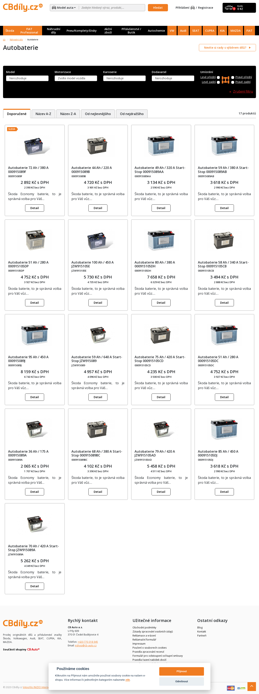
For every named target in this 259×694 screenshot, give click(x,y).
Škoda (9, 30)
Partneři (201, 635)
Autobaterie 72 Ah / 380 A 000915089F (28, 169)
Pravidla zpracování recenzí (148, 651)
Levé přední (208, 77)
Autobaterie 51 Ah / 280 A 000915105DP (28, 264)
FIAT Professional (29, 30)
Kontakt (201, 631)
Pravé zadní (243, 82)
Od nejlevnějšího (99, 114)
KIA (222, 30)
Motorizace (63, 72)
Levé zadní (209, 82)
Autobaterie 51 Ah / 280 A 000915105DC (218, 359)
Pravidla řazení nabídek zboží (149, 660)
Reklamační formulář (144, 639)
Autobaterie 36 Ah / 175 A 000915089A (28, 453)
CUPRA (209, 30)
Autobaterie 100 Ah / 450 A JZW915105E (92, 264)
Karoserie (110, 72)
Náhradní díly (53, 30)
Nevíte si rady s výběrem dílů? (225, 47)
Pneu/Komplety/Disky (82, 30)
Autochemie (156, 30)
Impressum (139, 643)
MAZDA (235, 30)
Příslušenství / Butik (131, 30)
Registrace (205, 7)
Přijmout (181, 671)
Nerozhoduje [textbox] (18, 78)
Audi (183, 30)
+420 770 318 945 (88, 642)
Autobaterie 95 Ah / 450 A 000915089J (28, 359)
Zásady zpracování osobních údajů (153, 631)
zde (127, 679)
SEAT (195, 30)
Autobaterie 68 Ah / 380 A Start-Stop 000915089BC (96, 453)
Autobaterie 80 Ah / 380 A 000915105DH (155, 264)
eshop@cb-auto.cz (86, 645)
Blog (200, 627)
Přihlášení (185, 7)
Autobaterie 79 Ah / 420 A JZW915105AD (155, 453)
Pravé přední (243, 77)
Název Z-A (69, 114)
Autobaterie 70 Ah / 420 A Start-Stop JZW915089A (33, 548)
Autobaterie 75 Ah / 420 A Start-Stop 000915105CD (160, 359)
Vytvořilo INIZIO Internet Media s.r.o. (43, 687)
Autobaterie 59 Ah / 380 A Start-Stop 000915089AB (223, 169)
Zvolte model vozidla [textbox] (71, 78)
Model (10, 72)
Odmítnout (181, 681)
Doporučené (17, 114)
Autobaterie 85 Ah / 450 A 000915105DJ (218, 453)
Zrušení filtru (243, 91)
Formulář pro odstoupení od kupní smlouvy (158, 655)
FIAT (249, 30)
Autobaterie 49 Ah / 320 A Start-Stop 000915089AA (160, 169)
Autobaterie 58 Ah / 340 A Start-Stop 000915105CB (223, 264)
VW (172, 30)
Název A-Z (44, 114)
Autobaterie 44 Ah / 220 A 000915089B (91, 169)
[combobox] (27, 78)
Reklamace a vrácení (144, 635)
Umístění (206, 72)
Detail (34, 208)
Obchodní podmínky (144, 627)
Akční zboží (108, 30)
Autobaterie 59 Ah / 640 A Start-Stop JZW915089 (96, 359)
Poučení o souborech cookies (150, 647)
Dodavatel (159, 72)
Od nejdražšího (133, 114)
